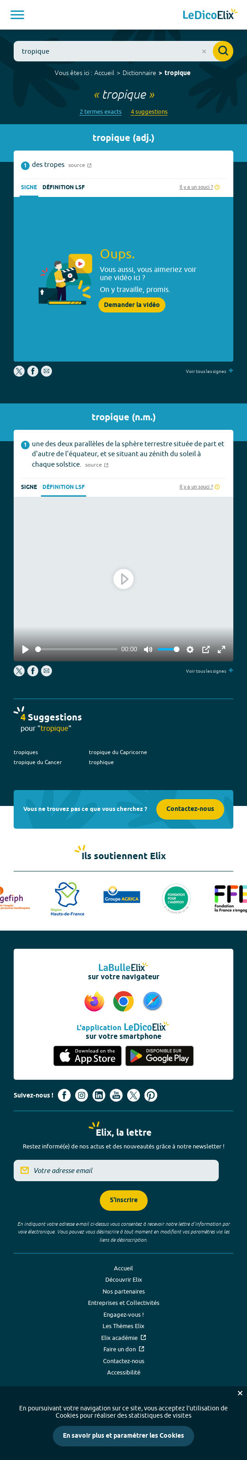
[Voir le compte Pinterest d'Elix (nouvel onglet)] (150, 1095)
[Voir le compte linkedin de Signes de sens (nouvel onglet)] (99, 1095)
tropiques (26, 752)
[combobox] (123, 51)
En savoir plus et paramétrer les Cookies (123, 1436)
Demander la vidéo (132, 305)
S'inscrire (124, 1200)
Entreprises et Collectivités (124, 1302)
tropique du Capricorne (118, 752)
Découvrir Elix (123, 1279)
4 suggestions (149, 111)
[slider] (76, 649)
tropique (177, 73)
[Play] (25, 649)
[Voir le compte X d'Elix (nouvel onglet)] (133, 1095)
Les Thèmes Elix (123, 1325)
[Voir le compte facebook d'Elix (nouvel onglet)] (64, 1095)
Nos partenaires (124, 1291)
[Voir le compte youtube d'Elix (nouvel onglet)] (116, 1095)
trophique (101, 762)
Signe (29, 187)
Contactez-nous (190, 809)
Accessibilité (123, 1372)
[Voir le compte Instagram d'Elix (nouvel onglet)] (81, 1095)
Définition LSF (63, 187)
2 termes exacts (101, 111)
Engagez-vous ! (123, 1314)
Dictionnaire (139, 72)
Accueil (104, 72)
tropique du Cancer (38, 762)
